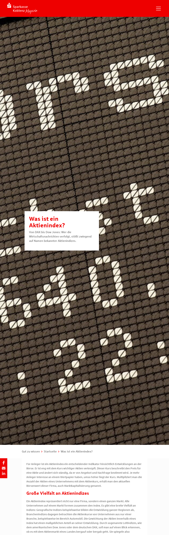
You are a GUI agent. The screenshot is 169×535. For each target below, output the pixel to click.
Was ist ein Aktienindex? (77, 451)
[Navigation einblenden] (158, 8)
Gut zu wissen (31, 451)
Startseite (50, 451)
